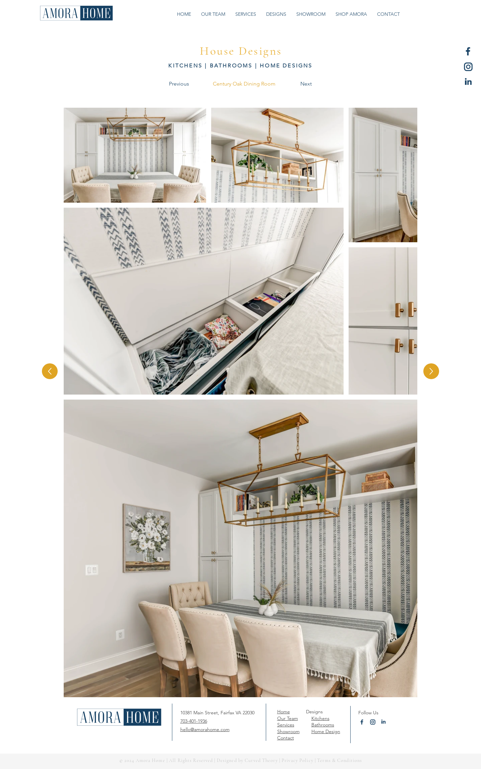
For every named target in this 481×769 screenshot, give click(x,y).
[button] (276, 14)
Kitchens (320, 718)
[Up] (50, 371)
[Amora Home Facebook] (468, 51)
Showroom (288, 731)
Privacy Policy (297, 760)
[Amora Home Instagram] (468, 67)
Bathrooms (322, 725)
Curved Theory (261, 760)
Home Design (325, 731)
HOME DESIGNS (286, 65)
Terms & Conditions (339, 760)
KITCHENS (185, 65)
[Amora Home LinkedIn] (468, 82)
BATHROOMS (231, 65)
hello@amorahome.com (205, 729)
